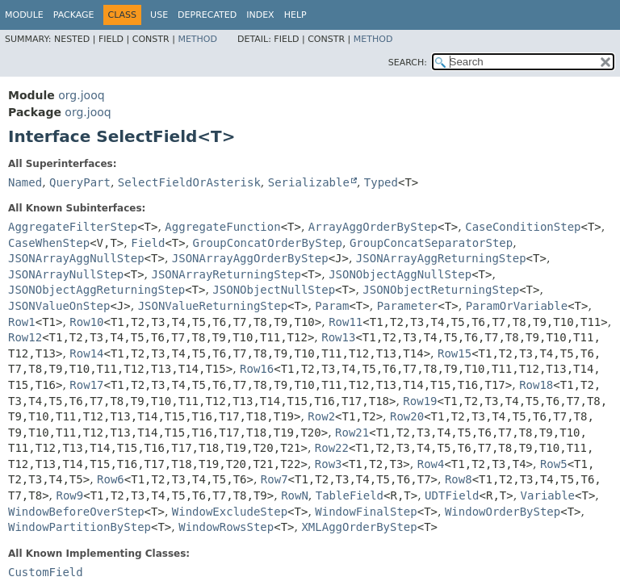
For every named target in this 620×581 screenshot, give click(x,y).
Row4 (431, 464)
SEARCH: (407, 62)
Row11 (345, 322)
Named (25, 182)
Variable (548, 495)
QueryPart (80, 182)
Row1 (22, 322)
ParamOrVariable (517, 305)
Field (148, 242)
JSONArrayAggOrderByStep (250, 258)
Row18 (536, 384)
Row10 (86, 322)
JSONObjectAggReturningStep (96, 289)
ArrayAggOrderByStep (373, 226)
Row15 (454, 353)
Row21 (352, 432)
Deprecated (207, 15)
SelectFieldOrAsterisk (189, 182)
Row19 (420, 401)
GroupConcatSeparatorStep (431, 242)
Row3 (328, 464)
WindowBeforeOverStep (76, 511)
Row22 (332, 447)
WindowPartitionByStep (79, 526)
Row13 (338, 337)
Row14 (86, 353)
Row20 (407, 416)
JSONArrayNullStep (66, 274)
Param (332, 305)
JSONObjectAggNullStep (400, 274)
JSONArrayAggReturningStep (441, 258)
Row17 (86, 384)
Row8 (458, 479)
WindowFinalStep (366, 511)
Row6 (110, 479)
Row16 (257, 368)
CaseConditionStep (522, 226)
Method (197, 39)
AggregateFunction (222, 226)
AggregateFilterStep (72, 226)
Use (159, 15)
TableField (349, 495)
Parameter (407, 305)
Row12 (25, 337)
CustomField (45, 572)
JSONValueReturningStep (212, 305)
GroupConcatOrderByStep (267, 242)
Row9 (69, 495)
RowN (294, 495)
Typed (381, 182)
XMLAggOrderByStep (359, 526)
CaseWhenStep (49, 242)
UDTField (452, 495)
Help (295, 15)
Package (73, 15)
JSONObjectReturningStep (440, 289)
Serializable (309, 182)
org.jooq (81, 95)
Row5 (554, 464)
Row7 (274, 479)
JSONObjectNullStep (273, 289)
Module (24, 15)
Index (260, 15)
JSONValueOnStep (59, 305)
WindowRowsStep (226, 526)
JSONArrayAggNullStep (76, 258)
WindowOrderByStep (502, 511)
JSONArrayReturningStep (226, 274)
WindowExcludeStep (229, 511)
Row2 (321, 416)
